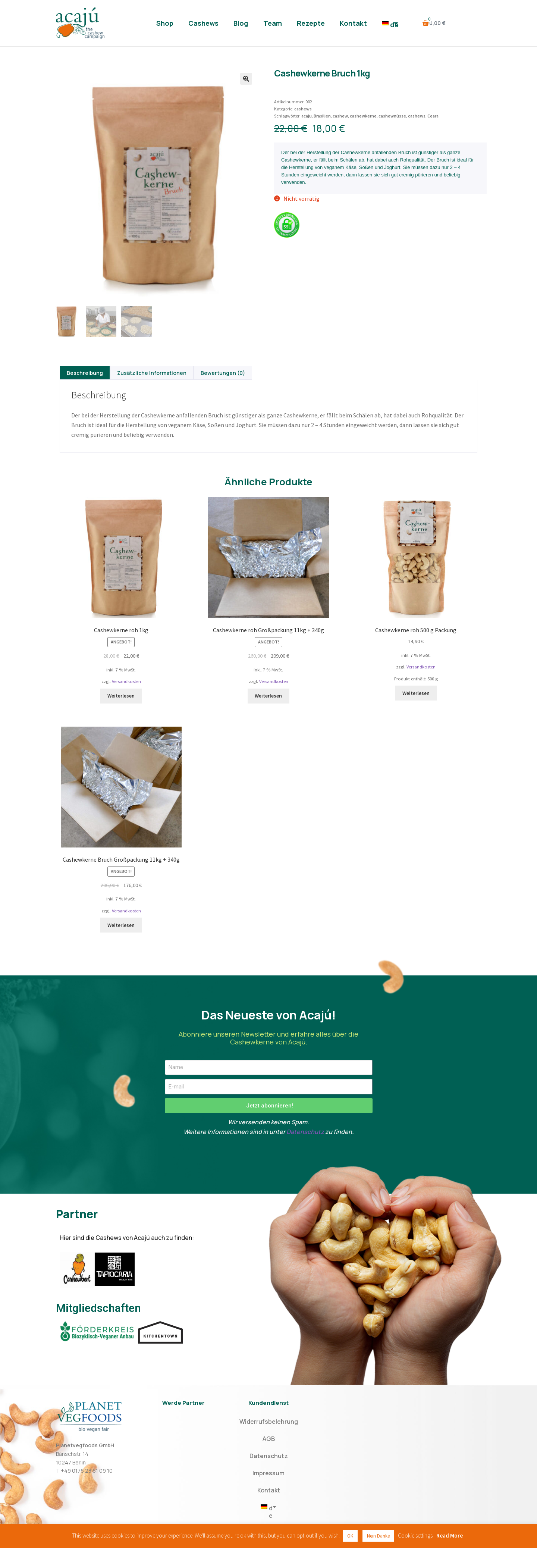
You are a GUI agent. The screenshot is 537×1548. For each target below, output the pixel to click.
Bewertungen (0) (223, 372)
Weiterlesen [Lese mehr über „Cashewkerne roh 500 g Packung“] (416, 693)
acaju (306, 116)
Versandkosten (126, 681)
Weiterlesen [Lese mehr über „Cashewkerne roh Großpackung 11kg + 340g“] (268, 695)
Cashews (203, 23)
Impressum (268, 1473)
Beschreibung (85, 372)
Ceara (433, 116)
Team (272, 23)
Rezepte (311, 23)
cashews (303, 109)
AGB (269, 1439)
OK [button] (350, 1536)
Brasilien (322, 116)
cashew (340, 116)
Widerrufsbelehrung (268, 1421)
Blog (240, 23)
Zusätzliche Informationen (151, 372)
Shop (164, 23)
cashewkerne (363, 116)
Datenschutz (305, 1132)
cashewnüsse (392, 116)
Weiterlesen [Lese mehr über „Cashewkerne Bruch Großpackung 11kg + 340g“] (121, 925)
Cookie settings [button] (415, 1535)
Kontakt (353, 23)
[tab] (85, 373)
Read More (449, 1535)
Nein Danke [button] (378, 1536)
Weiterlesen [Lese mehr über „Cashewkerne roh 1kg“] (121, 695)
